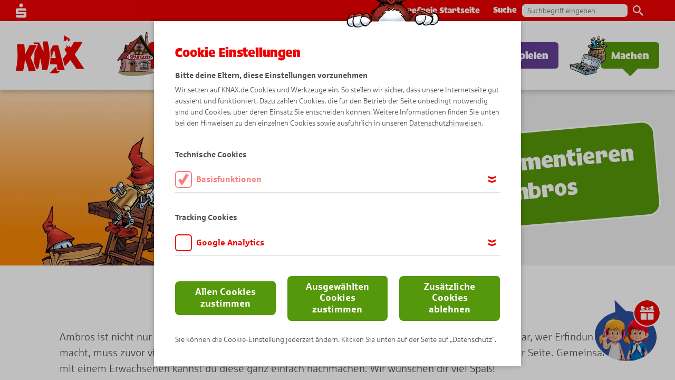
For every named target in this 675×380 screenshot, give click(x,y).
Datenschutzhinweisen (445, 123)
